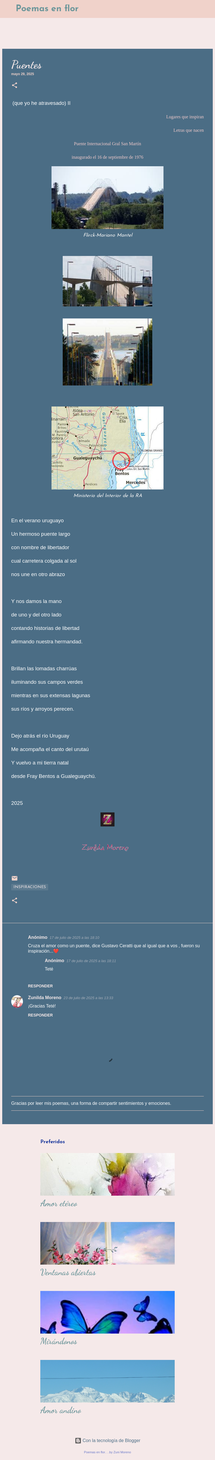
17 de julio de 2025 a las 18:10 (74, 937)
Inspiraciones (29, 887)
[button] (14, 86)
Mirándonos (58, 1341)
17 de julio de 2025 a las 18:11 (91, 961)
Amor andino (60, 1410)
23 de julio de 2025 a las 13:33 (88, 998)
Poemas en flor (47, 8)
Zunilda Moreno (44, 997)
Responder (40, 986)
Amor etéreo (58, 1203)
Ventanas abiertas (68, 1272)
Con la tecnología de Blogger (108, 1440)
